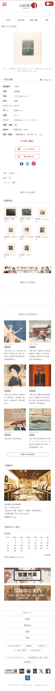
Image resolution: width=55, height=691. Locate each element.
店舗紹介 (29, 646)
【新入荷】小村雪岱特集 (13, 439)
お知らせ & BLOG (27, 314)
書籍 (27, 632)
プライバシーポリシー (15, 658)
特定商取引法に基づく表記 (38, 658)
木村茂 (17, 91)
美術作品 (21, 20)
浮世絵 (8, 20)
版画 (13, 183)
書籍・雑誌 (34, 20)
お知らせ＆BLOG (14, 646)
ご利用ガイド (42, 646)
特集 (46, 20)
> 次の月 (47, 555)
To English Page (46, 80)
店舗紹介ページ (10, 517)
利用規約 (27, 662)
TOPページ (27, 613)
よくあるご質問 (20, 650)
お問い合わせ (36, 650)
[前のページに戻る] (9, 26)
